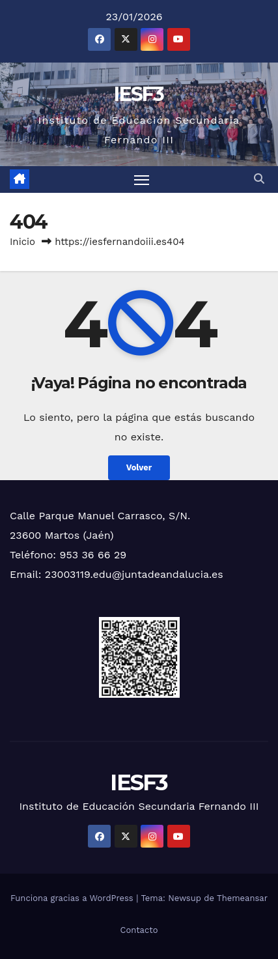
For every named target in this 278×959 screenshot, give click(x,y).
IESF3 (139, 94)
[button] (259, 179)
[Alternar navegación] (142, 180)
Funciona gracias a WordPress (73, 898)
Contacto (139, 930)
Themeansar (242, 898)
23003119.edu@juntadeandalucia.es (134, 574)
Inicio (22, 242)
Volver (139, 467)
